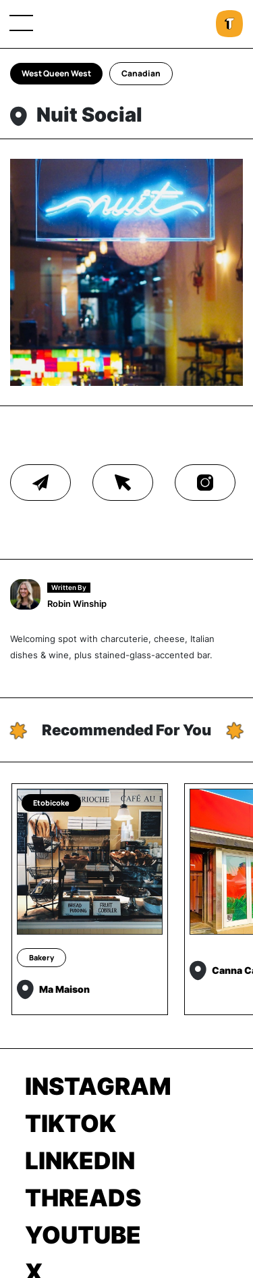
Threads (83, 1197)
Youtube (83, 1234)
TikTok (70, 1123)
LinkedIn (80, 1160)
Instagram (98, 1086)
